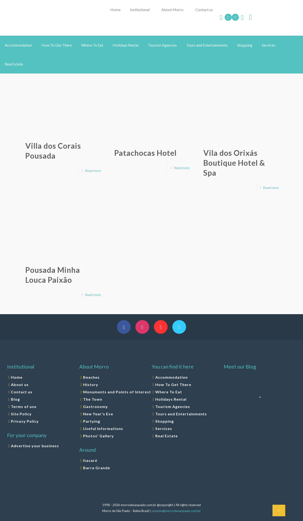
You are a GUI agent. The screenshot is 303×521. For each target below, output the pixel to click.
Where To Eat (168, 392)
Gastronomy (95, 406)
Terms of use (23, 406)
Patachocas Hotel (145, 152)
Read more (93, 171)
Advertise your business (35, 445)
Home (16, 377)
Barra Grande (96, 467)
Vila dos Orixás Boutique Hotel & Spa (234, 162)
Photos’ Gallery (98, 436)
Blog (15, 399)
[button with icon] (124, 327)
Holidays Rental (171, 399)
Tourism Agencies (172, 406)
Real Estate (166, 436)
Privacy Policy (25, 421)
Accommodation (171, 377)
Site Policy (21, 414)
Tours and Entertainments (181, 414)
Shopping (164, 421)
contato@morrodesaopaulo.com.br (176, 511)
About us (20, 384)
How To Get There (173, 384)
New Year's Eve (98, 414)
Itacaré (90, 460)
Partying (91, 421)
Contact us (21, 392)
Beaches (91, 377)
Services (163, 428)
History (90, 384)
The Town (92, 399)
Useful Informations (103, 428)
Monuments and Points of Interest (117, 392)
